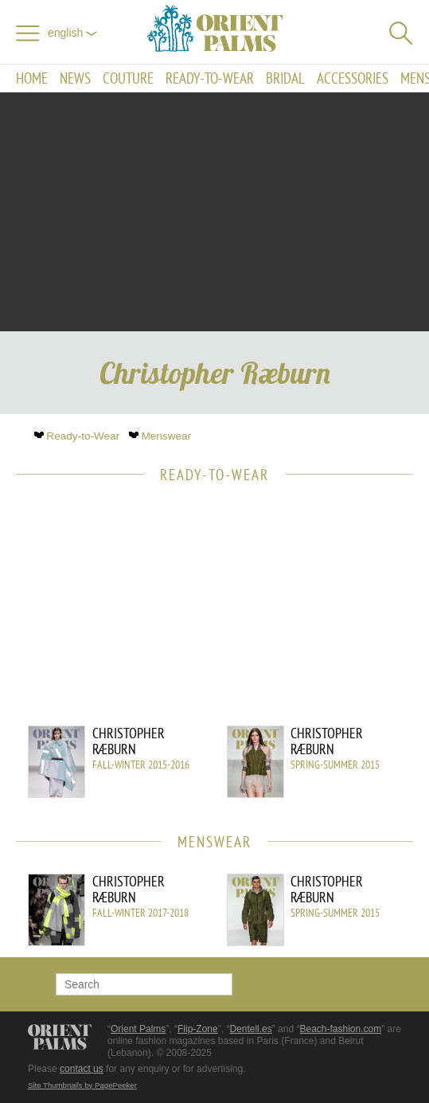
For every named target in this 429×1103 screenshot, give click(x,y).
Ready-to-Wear (210, 78)
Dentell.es (250, 1029)
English (72, 32)
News (75, 78)
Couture (128, 78)
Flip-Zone (197, 1029)
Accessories (352, 78)
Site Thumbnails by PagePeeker (82, 1085)
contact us (81, 1068)
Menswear (161, 436)
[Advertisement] (215, 211)
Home (32, 78)
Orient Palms (138, 1029)
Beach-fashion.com (340, 1029)
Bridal (285, 78)
